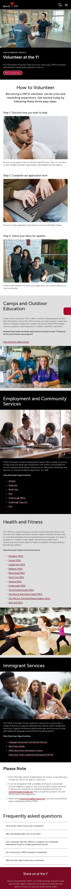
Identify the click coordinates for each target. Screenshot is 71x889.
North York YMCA (16, 577)
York (10, 506)
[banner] (10, 5)
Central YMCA (15, 560)
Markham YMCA (16, 569)
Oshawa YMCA (15, 581)
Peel (10, 494)
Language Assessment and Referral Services (28, 742)
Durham (12, 481)
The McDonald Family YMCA (21, 590)
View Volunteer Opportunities (16, 342)
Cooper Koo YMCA (17, 564)
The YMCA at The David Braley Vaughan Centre (29, 598)
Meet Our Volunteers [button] (13, 73)
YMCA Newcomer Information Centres (26, 751)
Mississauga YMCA (17, 573)
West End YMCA (16, 603)
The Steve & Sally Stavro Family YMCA (25, 594)
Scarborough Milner (17, 498)
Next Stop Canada (17, 746)
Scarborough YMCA (17, 586)
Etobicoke (13, 485)
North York (13, 490)
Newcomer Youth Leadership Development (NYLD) (31, 755)
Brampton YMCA (16, 556)
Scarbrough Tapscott (18, 502)
